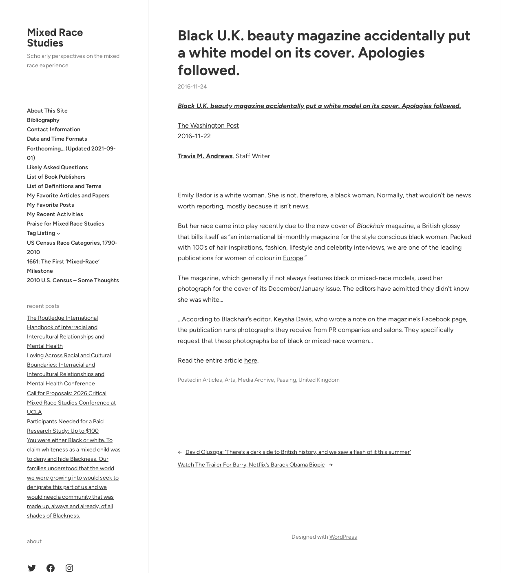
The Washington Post (208, 125)
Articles (212, 379)
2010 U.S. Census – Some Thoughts (73, 280)
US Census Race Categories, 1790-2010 (72, 247)
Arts (230, 379)
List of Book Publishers (56, 176)
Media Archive (256, 379)
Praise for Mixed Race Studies (65, 223)
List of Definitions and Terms (64, 186)
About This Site (47, 110)
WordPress (343, 536)
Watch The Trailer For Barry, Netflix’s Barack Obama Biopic (251, 464)
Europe (293, 258)
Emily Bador (195, 195)
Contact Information (53, 129)
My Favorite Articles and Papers (68, 195)
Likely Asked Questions (57, 167)
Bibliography (43, 120)
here (250, 360)
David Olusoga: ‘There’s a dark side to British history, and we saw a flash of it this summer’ (298, 452)
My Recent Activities (55, 214)
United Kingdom (319, 379)
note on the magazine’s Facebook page (409, 319)
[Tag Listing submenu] (58, 233)
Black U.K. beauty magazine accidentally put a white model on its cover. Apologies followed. (324, 53)
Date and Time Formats (57, 138)
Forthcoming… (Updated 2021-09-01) (71, 153)
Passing (286, 379)
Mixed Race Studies (55, 37)
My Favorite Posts (50, 204)
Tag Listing (41, 233)
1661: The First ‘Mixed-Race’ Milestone (63, 266)
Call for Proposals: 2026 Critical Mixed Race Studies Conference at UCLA (71, 403)
